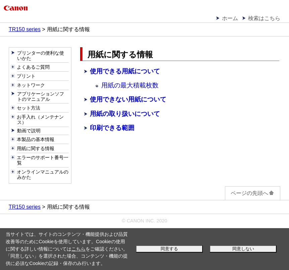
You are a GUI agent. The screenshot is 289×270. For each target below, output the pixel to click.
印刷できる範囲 (112, 127)
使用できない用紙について (128, 99)
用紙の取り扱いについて (125, 113)
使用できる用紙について (125, 71)
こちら (78, 249)
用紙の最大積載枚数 (130, 85)
